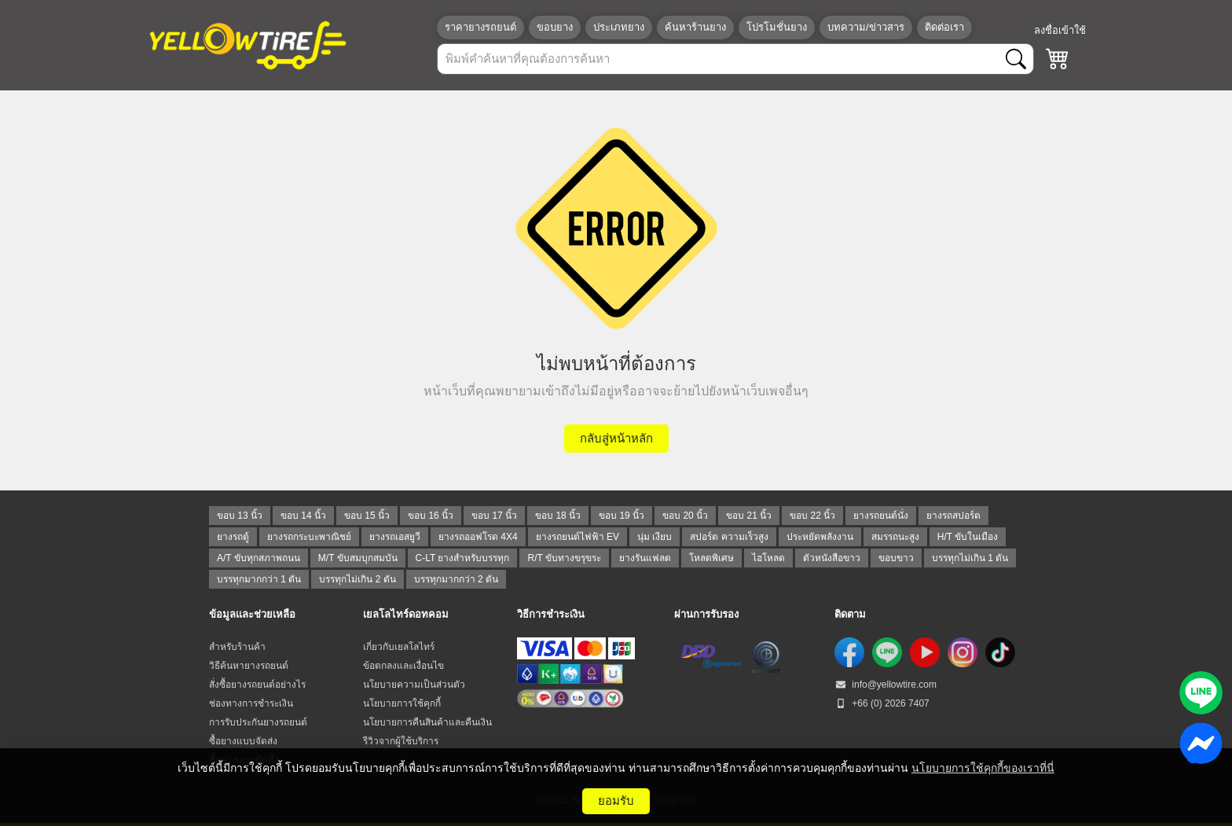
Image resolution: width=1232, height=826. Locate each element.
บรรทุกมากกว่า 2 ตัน (456, 579)
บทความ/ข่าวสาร (865, 27)
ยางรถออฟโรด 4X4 (478, 536)
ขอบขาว (896, 558)
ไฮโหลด (768, 558)
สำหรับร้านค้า (237, 646)
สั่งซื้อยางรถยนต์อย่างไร (257, 684)
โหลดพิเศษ (711, 558)
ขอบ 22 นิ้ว (812, 515)
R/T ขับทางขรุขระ (563, 558)
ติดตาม (850, 614)
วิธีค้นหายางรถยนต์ (248, 665)
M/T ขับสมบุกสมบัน (358, 558)
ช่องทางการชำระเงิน (251, 703)
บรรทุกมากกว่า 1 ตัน (259, 579)
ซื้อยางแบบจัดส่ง (243, 741)
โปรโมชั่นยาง (776, 27)
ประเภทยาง (618, 27)
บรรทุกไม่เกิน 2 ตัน (357, 579)
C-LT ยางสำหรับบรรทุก (463, 558)
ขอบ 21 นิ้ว (749, 515)
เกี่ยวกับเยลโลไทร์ (398, 646)
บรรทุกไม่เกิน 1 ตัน (970, 558)
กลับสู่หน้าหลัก (616, 438)
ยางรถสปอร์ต (953, 515)
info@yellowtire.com (885, 684)
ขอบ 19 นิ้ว (621, 515)
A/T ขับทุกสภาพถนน (258, 558)
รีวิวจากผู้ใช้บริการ (400, 741)
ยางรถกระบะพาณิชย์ (309, 536)
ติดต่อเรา (944, 27)
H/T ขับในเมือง (967, 536)
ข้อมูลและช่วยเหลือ (252, 614)
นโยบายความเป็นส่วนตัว (414, 684)
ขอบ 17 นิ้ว (494, 515)
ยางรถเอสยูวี (394, 536)
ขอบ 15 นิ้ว (367, 515)
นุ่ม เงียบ (654, 536)
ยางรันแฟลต (645, 558)
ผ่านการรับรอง (706, 614)
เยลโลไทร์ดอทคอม (406, 614)
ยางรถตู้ (233, 536)
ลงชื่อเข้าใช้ (1060, 30)
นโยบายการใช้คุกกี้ (402, 703)
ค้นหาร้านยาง (695, 27)
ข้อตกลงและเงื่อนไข (403, 665)
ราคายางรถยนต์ (480, 27)
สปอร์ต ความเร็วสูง (729, 536)
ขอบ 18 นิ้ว (558, 515)
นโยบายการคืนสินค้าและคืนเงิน (427, 722)
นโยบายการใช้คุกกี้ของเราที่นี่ (982, 768)
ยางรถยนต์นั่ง (880, 515)
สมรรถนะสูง (895, 536)
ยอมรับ (616, 800)
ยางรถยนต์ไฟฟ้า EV (577, 536)
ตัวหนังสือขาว (831, 558)
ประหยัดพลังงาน (819, 536)
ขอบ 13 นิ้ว (239, 515)
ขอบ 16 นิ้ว (430, 515)
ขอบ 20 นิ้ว (685, 515)
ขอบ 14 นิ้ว (303, 515)
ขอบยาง (555, 27)
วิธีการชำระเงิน (551, 614)
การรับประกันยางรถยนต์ (258, 722)
